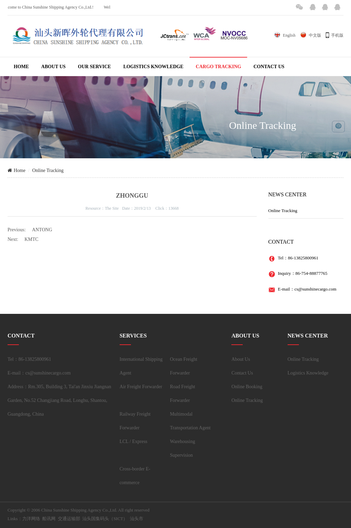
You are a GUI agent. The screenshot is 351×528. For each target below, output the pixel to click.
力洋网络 (31, 518)
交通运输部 (69, 518)
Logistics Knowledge (308, 373)
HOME (21, 66)
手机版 (334, 35)
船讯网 (49, 518)
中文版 (310, 35)
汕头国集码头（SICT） (105, 518)
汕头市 (136, 518)
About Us (240, 359)
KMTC (31, 239)
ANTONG (42, 229)
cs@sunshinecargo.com (315, 289)
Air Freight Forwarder (141, 386)
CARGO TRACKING (218, 66)
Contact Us (242, 373)
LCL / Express (133, 441)
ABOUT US (53, 66)
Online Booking (246, 386)
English (284, 35)
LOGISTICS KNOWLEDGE (153, 66)
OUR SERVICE (94, 66)
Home (16, 170)
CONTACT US (268, 66)
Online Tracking (47, 170)
